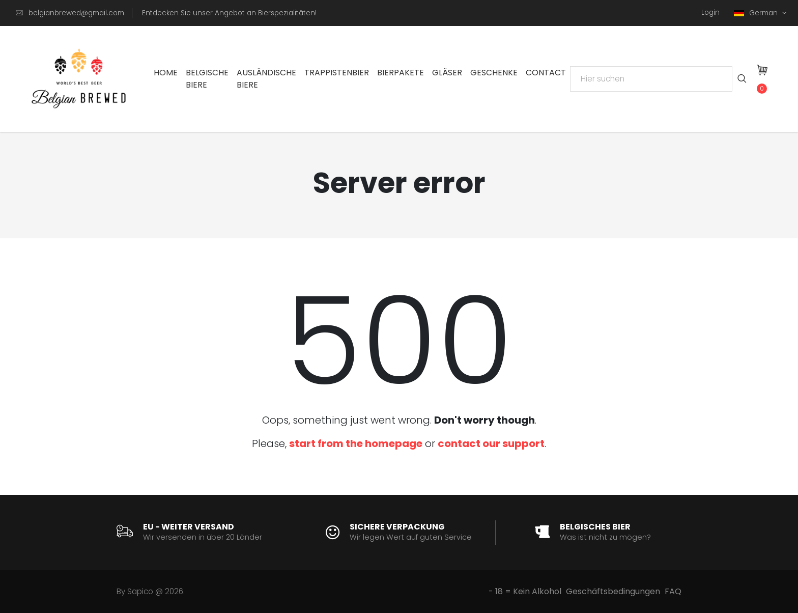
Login (710, 12)
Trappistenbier (336, 72)
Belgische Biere (207, 79)
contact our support (491, 443)
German (757, 13)
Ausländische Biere (266, 79)
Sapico (140, 591)
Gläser (447, 72)
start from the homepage (355, 443)
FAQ (673, 591)
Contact (546, 72)
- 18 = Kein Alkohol (525, 591)
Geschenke (494, 72)
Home (166, 72)
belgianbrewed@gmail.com (76, 13)
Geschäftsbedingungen (613, 591)
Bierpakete (400, 72)
